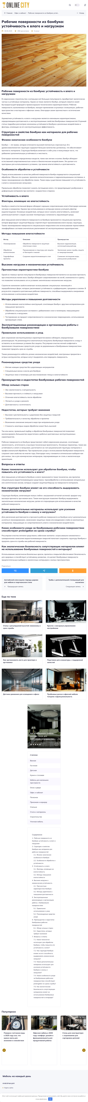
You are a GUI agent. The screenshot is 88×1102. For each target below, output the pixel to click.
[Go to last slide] (4, 1050)
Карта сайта (8, 1088)
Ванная (33, 761)
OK (50, 1099)
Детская (33, 770)
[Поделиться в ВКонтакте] (15, 570)
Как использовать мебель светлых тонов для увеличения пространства (42, 736)
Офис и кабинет (36, 793)
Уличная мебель (36, 822)
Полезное (34, 797)
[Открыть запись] (22, 615)
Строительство (36, 817)
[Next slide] (56, 744)
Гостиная (33, 766)
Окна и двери (35, 788)
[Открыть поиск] (70, 5)
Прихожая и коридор (38, 802)
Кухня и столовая (37, 775)
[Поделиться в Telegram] (43, 570)
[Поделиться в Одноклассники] (72, 570)
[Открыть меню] (85, 5)
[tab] (33, 744)
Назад (81, 13)
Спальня (33, 807)
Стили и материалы (38, 812)
